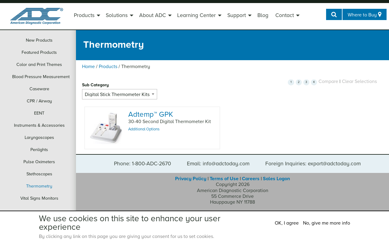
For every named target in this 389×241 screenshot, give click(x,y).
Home (88, 67)
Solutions (117, 15)
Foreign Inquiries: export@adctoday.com (313, 164)
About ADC (152, 15)
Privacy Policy (190, 179)
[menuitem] (86, 16)
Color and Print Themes (39, 64)
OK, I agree (287, 223)
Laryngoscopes (39, 137)
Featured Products (39, 52)
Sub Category (95, 85)
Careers (251, 179)
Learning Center (196, 15)
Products (84, 15)
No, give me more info (326, 223)
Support (236, 15)
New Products (39, 40)
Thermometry (39, 186)
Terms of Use (224, 179)
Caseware (39, 88)
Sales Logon (276, 179)
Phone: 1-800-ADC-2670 (142, 164)
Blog (262, 15)
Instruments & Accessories (39, 125)
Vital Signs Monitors (39, 198)
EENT (39, 113)
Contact (284, 15)
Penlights (39, 149)
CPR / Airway (39, 101)
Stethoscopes (39, 174)
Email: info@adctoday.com (218, 164)
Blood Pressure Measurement (41, 76)
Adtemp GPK (150, 114)
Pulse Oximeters (39, 161)
